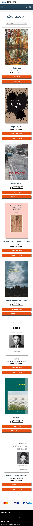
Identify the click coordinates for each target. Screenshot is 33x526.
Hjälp (19, 518)
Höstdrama (16, 68)
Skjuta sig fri (16, 127)
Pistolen (16, 417)
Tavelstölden (16, 183)
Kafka (16, 359)
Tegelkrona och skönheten (16, 300)
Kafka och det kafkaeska (16, 476)
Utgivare (26, 515)
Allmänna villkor (6, 512)
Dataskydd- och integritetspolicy (11, 515)
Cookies (25, 518)
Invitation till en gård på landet (16, 242)
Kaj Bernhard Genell (16, 73)
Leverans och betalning (8, 518)
